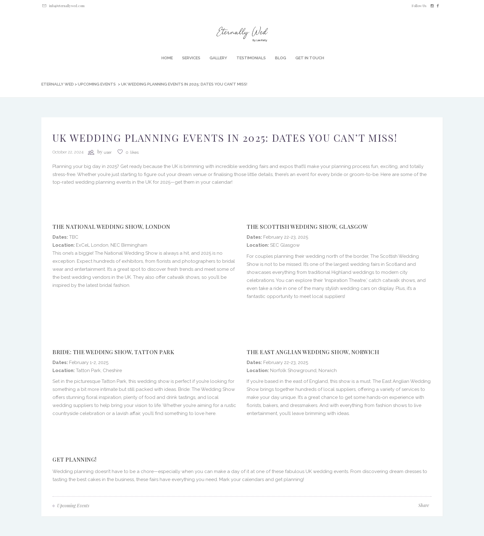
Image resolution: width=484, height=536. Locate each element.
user (108, 152)
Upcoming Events (97, 84)
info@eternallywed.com (67, 5)
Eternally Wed (57, 84)
